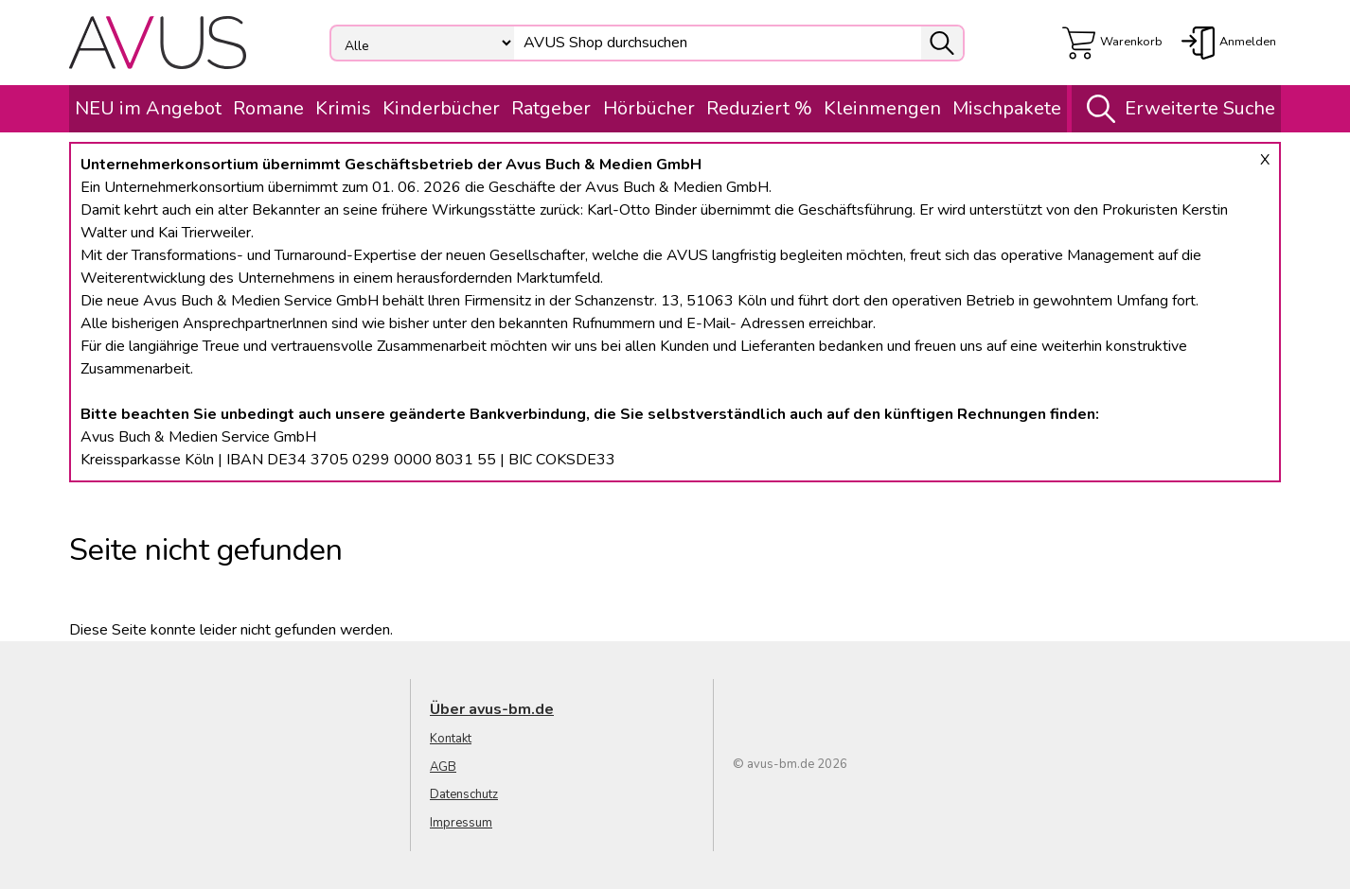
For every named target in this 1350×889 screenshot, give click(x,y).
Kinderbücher (441, 108)
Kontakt (450, 738)
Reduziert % (759, 108)
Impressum (461, 822)
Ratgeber (551, 108)
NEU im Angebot (148, 108)
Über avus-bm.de (492, 709)
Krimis (343, 108)
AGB (443, 767)
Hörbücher (649, 108)
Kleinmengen (882, 108)
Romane (268, 108)
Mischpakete (1006, 108)
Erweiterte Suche (1176, 108)
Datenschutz (464, 794)
